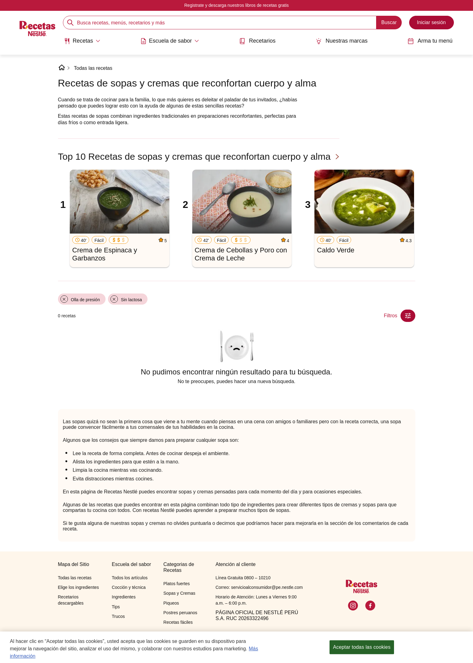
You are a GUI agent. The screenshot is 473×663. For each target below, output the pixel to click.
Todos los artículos (129, 577)
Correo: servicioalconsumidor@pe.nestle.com (259, 587)
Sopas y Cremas (179, 593)
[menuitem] (82, 43)
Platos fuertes (177, 583)
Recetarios (257, 41)
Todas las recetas (93, 68)
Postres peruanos (180, 612)
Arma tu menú (430, 41)
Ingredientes (123, 596)
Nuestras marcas (341, 41)
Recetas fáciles (178, 622)
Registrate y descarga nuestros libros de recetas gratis (236, 5)
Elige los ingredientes (78, 587)
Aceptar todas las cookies (361, 653)
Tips (116, 606)
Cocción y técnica (129, 587)
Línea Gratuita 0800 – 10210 (242, 577)
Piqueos (171, 603)
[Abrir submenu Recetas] (82, 41)
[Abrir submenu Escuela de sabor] (169, 41)
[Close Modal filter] (407, 316)
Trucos (118, 616)
